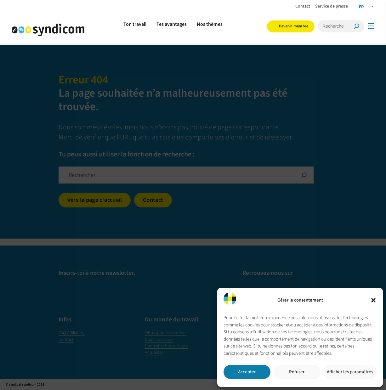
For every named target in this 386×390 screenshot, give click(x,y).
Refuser (296, 372)
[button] (373, 300)
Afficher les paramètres (350, 372)
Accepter (247, 372)
